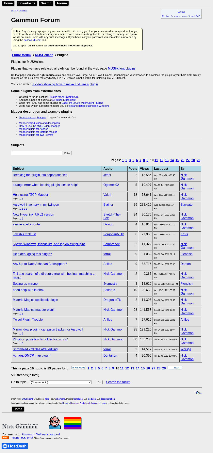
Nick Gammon (187, 176)
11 (156, 160)
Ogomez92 (111, 184)
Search (46, 3)
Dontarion (110, 355)
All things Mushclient (64, 99)
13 (167, 160)
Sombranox (111, 244)
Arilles (107, 264)
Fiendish (186, 254)
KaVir (184, 234)
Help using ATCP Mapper (30, 194)
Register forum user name (175, 16)
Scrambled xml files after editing (35, 349)
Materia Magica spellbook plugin (35, 299)
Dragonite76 (112, 299)
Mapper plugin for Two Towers (36, 134)
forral (106, 254)
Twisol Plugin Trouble (28, 319)
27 (188, 160)
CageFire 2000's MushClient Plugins (82, 102)
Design (108, 224)
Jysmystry (110, 283)
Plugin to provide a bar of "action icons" (40, 339)
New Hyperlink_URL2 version (33, 214)
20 (182, 160)
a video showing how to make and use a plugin (65, 84)
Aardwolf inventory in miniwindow (36, 204)
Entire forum (21, 55)
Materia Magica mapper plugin (34, 309)
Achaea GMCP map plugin (31, 355)
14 (172, 160)
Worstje (186, 349)
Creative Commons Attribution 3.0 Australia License (84, 403)
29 (198, 160)
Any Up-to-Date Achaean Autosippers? (40, 264)
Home (8, 3)
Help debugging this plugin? (32, 254)
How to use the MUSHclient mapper (39, 125)
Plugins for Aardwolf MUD (63, 96)
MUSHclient (44, 55)
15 (177, 160)
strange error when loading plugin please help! (45, 184)
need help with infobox (28, 290)
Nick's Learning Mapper (32, 117)
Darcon (186, 264)
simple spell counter (27, 224)
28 (193, 160)
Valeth (107, 194)
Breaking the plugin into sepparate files (40, 175)
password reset (32, 40)
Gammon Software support (41, 434)
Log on (181, 11)
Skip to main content (19, 11)
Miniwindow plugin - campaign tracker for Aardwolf (48, 329)
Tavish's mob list (24, 234)
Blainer (108, 204)
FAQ (198, 16)
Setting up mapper (26, 283)
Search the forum (118, 382)
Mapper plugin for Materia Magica (38, 131)
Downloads (26, 3)
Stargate (186, 204)
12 (161, 160)
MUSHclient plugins (122, 68)
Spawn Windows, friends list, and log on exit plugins (49, 244)
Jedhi (107, 175)
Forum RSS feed (21, 438)
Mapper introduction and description (39, 122)
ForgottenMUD (113, 234)
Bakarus (109, 290)
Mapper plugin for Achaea (33, 128)
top (199, 393)
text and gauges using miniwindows (89, 105)
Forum (62, 3)
